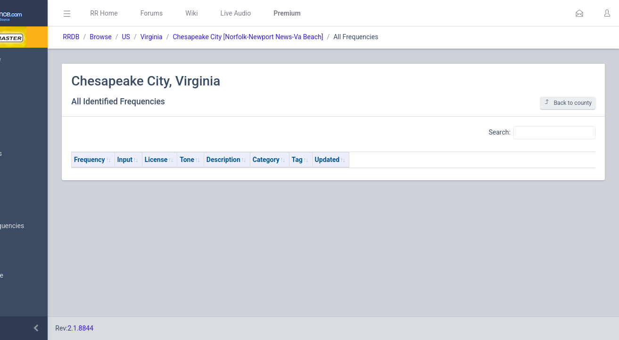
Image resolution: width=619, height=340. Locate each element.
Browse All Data (36, 203)
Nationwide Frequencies (48, 226)
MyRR (21, 81)
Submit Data (31, 131)
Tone (260, 159)
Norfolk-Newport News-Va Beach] (347, 37)
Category (338, 159)
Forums (224, 13)
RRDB (144, 37)
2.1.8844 (153, 328)
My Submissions (37, 154)
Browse (173, 37)
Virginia (224, 37)
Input (197, 159)
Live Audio (308, 13)
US (199, 37)
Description (297, 159)
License (228, 159)
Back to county (568, 102)
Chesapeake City (270, 37)
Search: (541, 132)
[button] (579, 13)
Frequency (162, 159)
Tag (369, 159)
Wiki (264, 13)
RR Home (176, 13)
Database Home (37, 59)
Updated (400, 159)
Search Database (38, 276)
